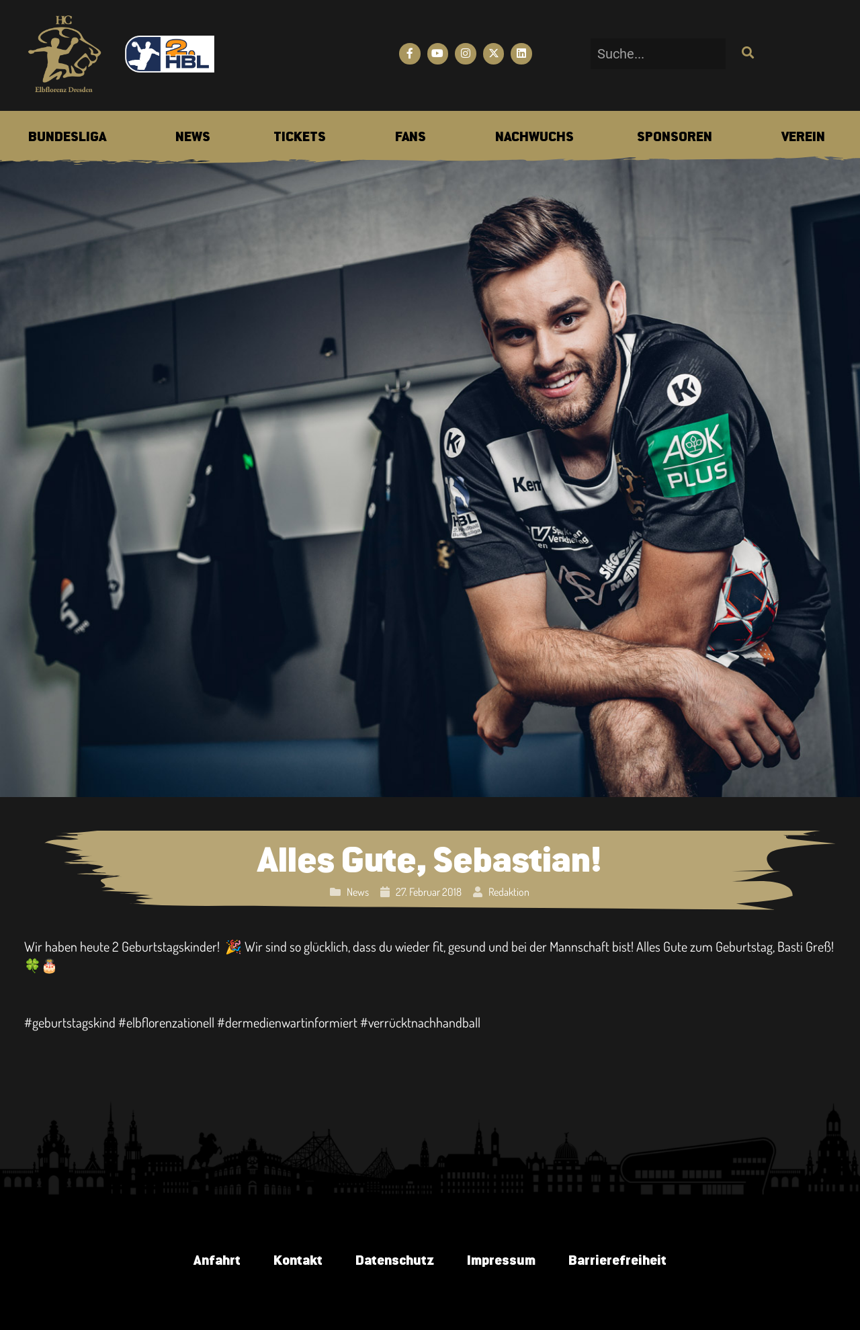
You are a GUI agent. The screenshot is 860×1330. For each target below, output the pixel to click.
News (358, 892)
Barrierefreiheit (618, 1261)
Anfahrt (215, 1261)
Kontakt (296, 1261)
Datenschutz (394, 1261)
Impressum (501, 1261)
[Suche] (746, 53)
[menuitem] (67, 138)
